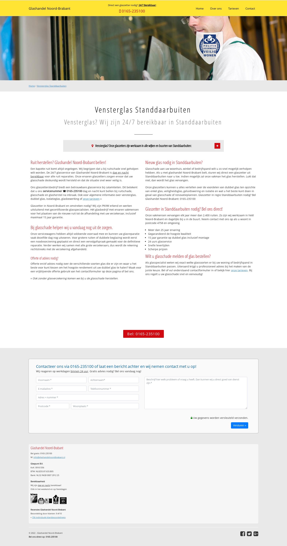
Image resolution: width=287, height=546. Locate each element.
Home (32, 85)
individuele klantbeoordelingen (49, 517)
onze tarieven (91, 199)
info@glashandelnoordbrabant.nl (49, 457)
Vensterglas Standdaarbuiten (51, 85)
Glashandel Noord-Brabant (49, 8)
